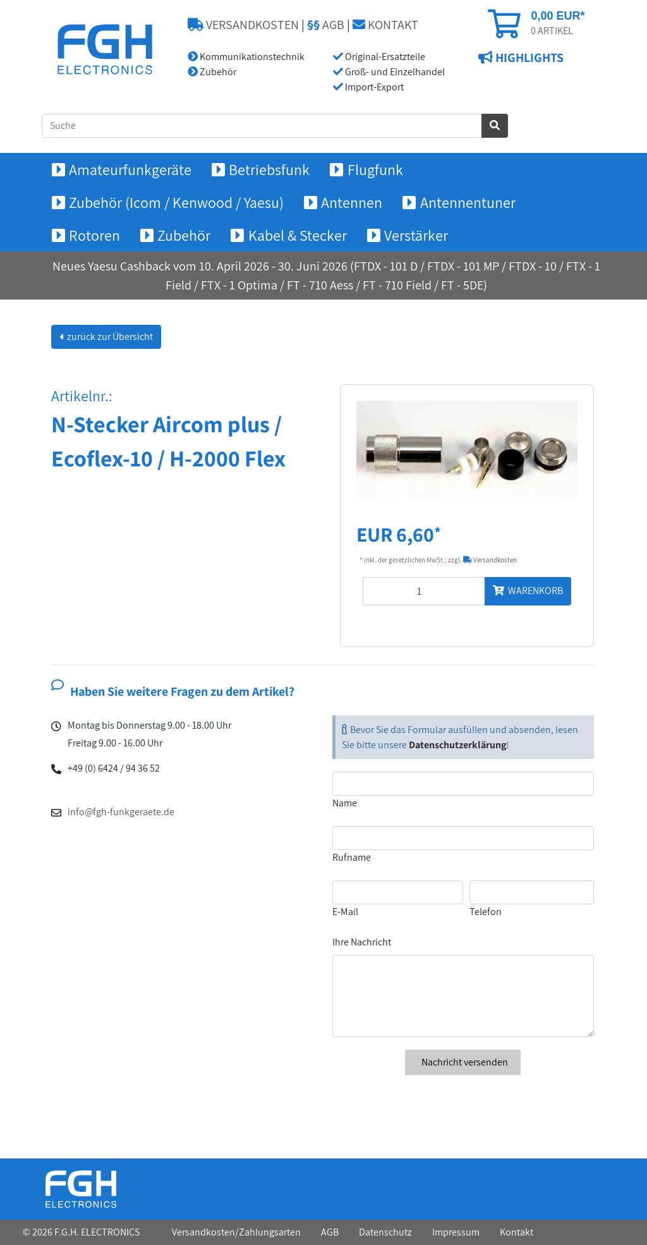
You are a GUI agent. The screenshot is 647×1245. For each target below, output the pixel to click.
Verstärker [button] (416, 235)
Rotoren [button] (94, 235)
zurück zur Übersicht (109, 336)
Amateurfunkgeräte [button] (130, 169)
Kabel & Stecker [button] (297, 235)
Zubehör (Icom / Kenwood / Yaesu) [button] (176, 202)
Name (344, 803)
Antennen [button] (351, 202)
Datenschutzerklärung (457, 744)
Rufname (351, 857)
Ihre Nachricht (361, 942)
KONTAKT (385, 24)
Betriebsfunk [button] (269, 169)
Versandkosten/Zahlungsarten (236, 1232)
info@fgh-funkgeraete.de (121, 811)
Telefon (485, 911)
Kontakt (516, 1232)
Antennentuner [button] (468, 202)
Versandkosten (490, 560)
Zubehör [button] (183, 235)
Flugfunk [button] (375, 169)
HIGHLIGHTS (528, 57)
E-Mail (345, 911)
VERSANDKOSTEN (243, 24)
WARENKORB (528, 590)
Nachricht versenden (463, 1062)
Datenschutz (385, 1232)
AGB (325, 24)
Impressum (456, 1232)
